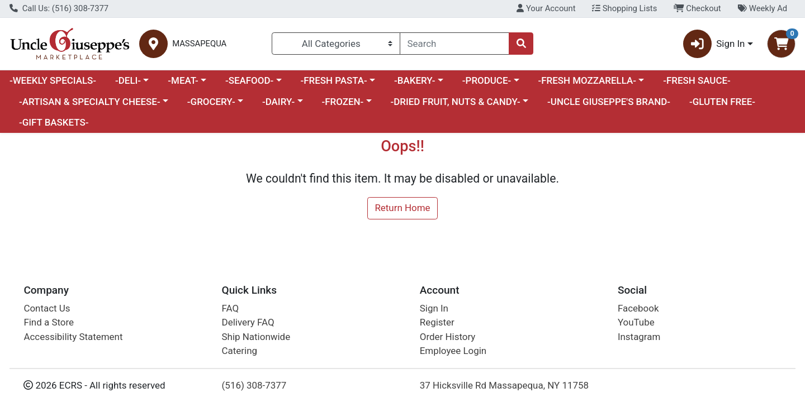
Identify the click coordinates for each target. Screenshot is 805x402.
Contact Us (46, 308)
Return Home (402, 207)
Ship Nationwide (256, 336)
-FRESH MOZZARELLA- (587, 80)
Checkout (697, 8)
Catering (239, 350)
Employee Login (453, 350)
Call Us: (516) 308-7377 (59, 8)
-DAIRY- (278, 101)
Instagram (639, 336)
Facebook (638, 308)
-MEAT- (183, 80)
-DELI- (128, 80)
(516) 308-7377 (254, 385)
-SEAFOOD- (249, 80)
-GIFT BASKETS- (54, 122)
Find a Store (48, 322)
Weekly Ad (762, 8)
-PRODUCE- (486, 80)
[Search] (454, 43)
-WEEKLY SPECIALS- (53, 80)
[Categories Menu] (336, 43)
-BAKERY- (414, 80)
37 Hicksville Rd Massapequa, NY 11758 (504, 385)
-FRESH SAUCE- (697, 80)
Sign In (434, 308)
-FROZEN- (343, 101)
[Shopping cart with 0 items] (781, 44)
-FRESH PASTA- (333, 80)
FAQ (230, 308)
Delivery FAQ (248, 322)
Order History (448, 336)
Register (437, 322)
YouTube (636, 322)
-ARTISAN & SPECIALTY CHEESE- (89, 101)
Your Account (546, 8)
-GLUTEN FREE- (722, 101)
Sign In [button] (714, 44)
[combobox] (454, 43)
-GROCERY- (211, 101)
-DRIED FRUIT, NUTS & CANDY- (455, 101)
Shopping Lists (624, 8)
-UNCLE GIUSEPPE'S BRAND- (608, 101)
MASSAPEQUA (199, 44)
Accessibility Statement (72, 336)
